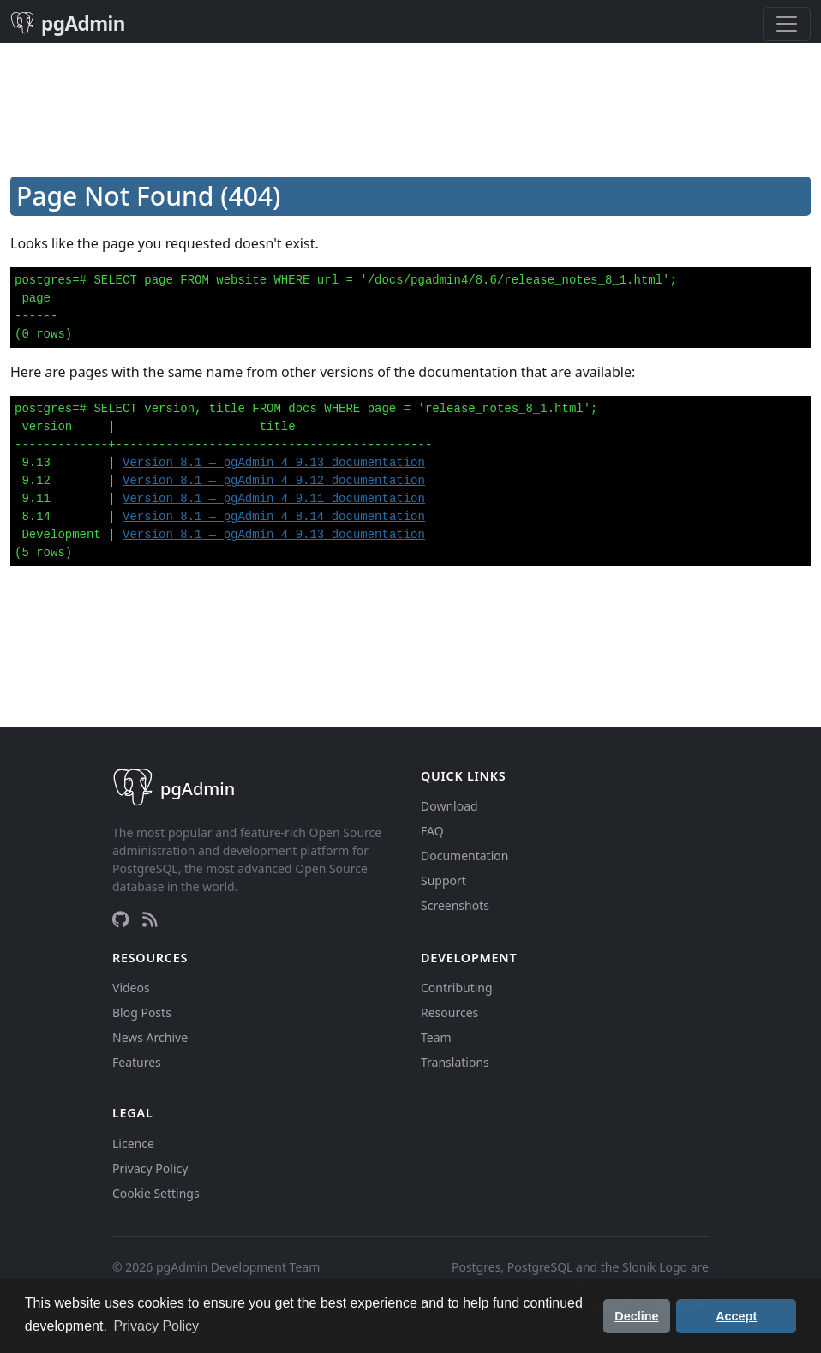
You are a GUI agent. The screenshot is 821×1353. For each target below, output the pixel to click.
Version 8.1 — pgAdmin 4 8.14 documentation (274, 517)
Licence (133, 1143)
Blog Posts (141, 1012)
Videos (131, 987)
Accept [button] (736, 1316)
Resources (449, 1012)
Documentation (464, 855)
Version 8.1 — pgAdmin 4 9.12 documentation (274, 481)
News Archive (150, 1037)
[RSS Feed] (150, 919)
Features (136, 1062)
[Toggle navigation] (787, 24)
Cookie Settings (156, 1193)
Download (449, 806)
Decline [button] (636, 1316)
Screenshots (455, 905)
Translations (455, 1062)
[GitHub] (120, 919)
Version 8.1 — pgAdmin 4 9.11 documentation (274, 499)
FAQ (432, 831)
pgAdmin (67, 23)
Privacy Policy (150, 1168)
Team (436, 1037)
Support (443, 880)
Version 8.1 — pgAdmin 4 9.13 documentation (274, 463)
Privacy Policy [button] (157, 1326)
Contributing (457, 987)
